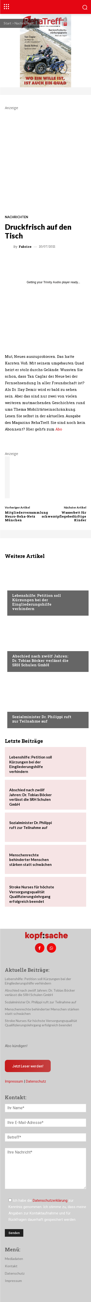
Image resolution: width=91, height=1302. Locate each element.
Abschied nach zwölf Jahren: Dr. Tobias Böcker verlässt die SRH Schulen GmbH (40, 660)
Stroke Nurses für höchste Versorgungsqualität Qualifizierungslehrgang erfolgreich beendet (31, 894)
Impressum (14, 1081)
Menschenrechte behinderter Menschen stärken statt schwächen (30, 860)
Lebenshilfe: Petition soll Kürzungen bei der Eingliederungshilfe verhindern (36, 602)
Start (7, 23)
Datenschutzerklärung (50, 1200)
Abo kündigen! (16, 1046)
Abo (58, 429)
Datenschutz (36, 1081)
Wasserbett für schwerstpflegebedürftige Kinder (64, 516)
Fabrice (25, 246)
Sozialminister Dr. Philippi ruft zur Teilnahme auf (41, 719)
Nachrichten (24, 23)
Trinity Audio (52, 282)
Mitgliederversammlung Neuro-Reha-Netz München (26, 516)
